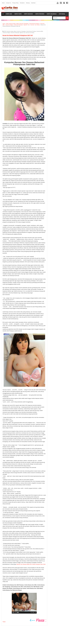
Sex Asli (27, 32)
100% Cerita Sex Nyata (8, 31)
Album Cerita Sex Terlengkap (20, 31)
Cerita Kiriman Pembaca (31, 31)
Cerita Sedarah (28, 14)
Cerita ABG (9, 14)
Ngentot (21, 32)
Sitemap (28, 2)
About (3, 2)
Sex (24, 32)
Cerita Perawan (39, 14)
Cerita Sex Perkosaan (14, 32)
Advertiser (33, 2)
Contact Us (8, 2)
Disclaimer (22, 2)
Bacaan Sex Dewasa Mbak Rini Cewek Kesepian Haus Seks (31, 564)
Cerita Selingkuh (51, 14)
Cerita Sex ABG (39, 31)
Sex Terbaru (31, 32)
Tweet (4, 621)
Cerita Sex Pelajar (6, 32)
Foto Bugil (62, 14)
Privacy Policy (15, 2)
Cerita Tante (18, 14)
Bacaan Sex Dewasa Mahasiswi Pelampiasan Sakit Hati (20, 35)
